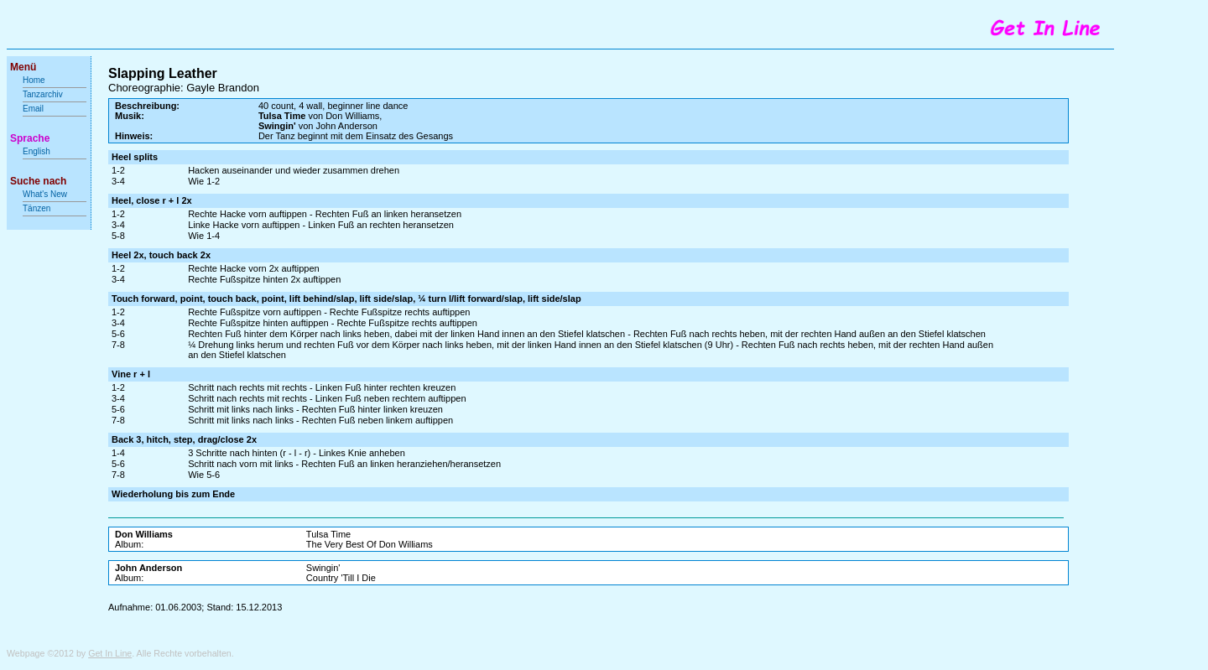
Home (34, 80)
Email (33, 108)
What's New (46, 194)
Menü (23, 67)
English (36, 151)
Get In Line (110, 653)
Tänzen (36, 208)
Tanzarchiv (43, 94)
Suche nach (38, 181)
